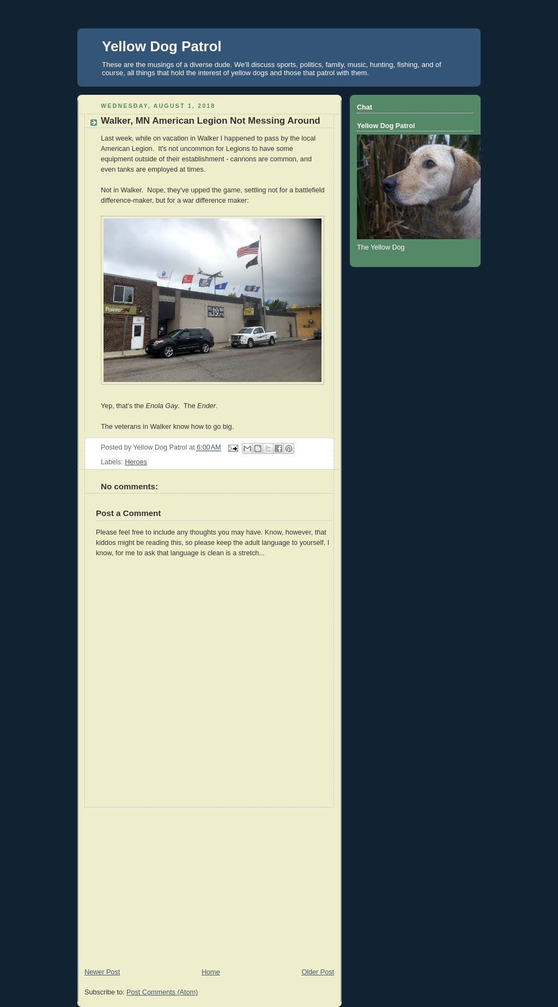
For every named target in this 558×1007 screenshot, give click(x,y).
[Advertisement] (209, 884)
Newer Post (102, 972)
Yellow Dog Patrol (162, 46)
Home (211, 972)
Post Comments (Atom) (162, 992)
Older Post (317, 972)
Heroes (136, 462)
